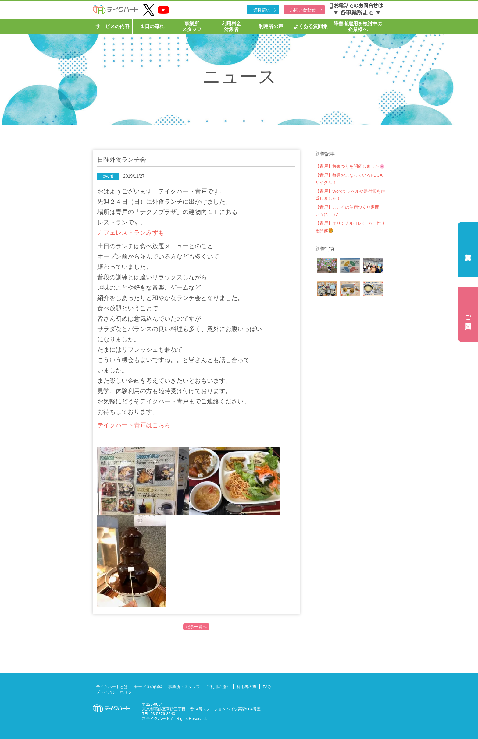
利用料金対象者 (231, 26)
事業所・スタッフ (184, 686)
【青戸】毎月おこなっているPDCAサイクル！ (349, 179)
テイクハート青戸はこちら (133, 425)
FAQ (267, 686)
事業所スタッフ (192, 26)
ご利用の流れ (218, 686)
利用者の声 (271, 26)
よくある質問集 (311, 26)
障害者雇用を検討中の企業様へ (358, 26)
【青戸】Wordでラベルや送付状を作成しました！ (350, 195)
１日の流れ (152, 26)
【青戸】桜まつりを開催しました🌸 (349, 166)
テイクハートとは (112, 686)
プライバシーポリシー (116, 692)
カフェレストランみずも (130, 232)
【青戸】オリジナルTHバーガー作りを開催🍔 (350, 227)
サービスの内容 (112, 26)
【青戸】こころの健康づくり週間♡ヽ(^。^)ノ (347, 211)
